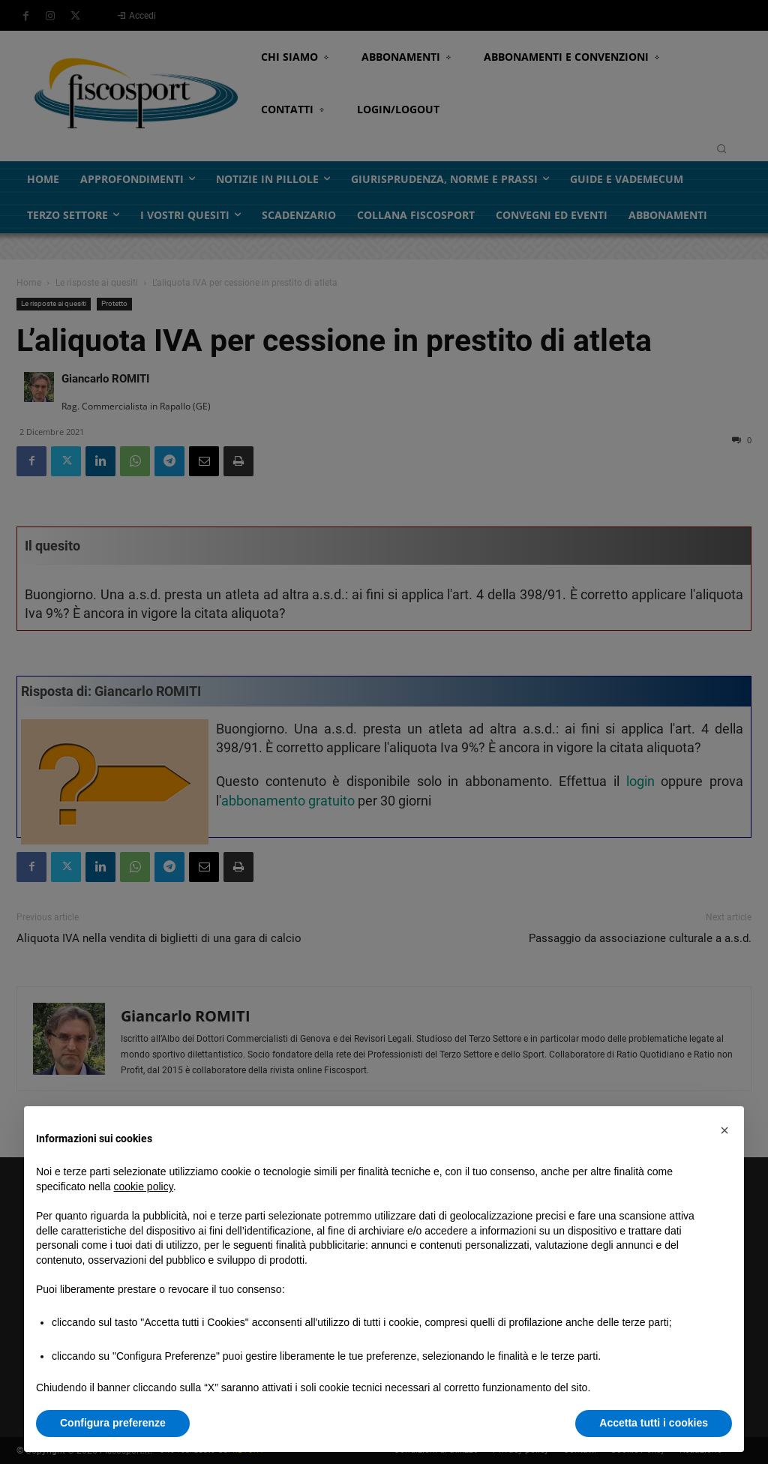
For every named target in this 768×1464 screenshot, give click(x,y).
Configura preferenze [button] (113, 1423)
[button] (724, 1130)
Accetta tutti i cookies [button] (653, 1423)
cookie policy (143, 1186)
